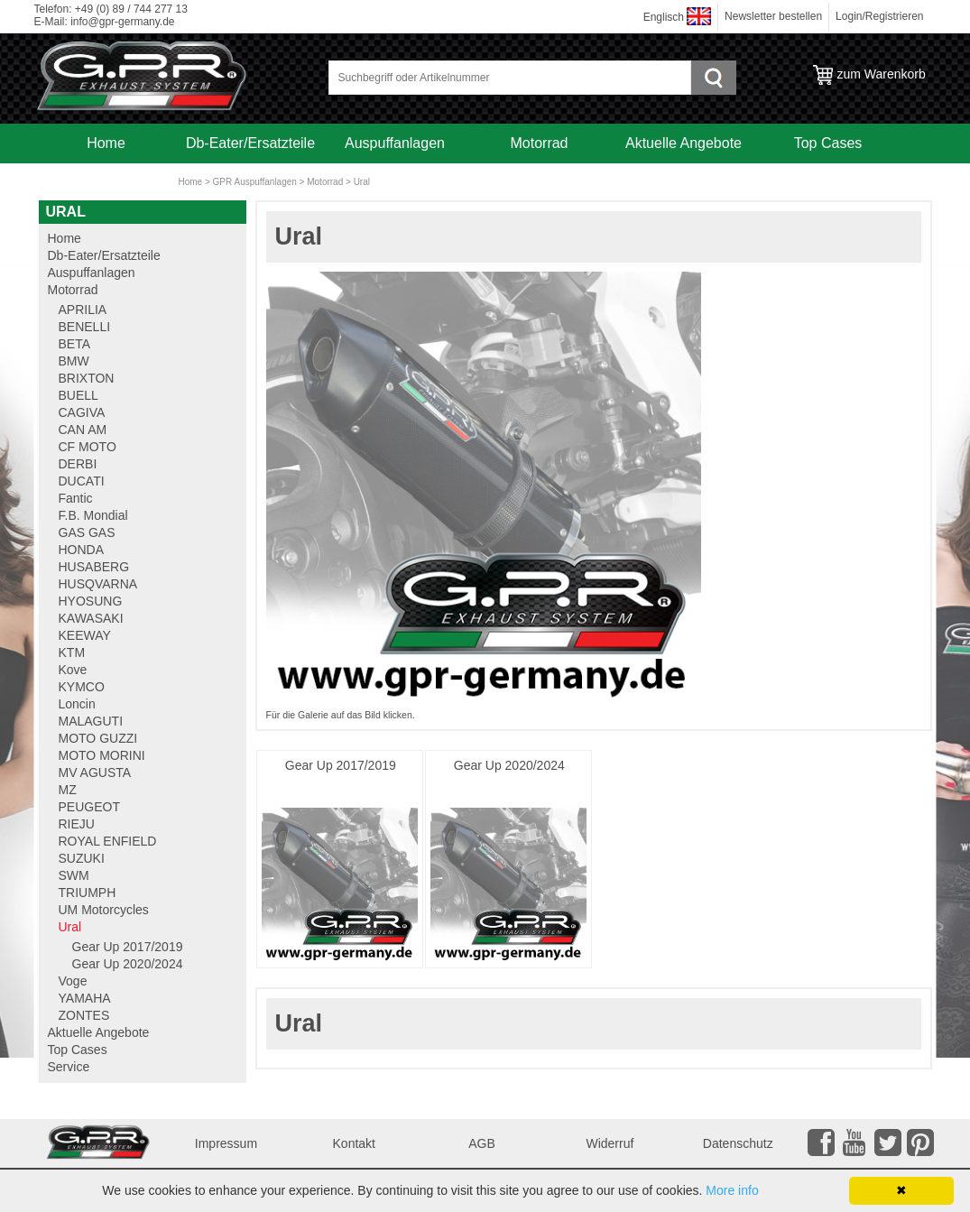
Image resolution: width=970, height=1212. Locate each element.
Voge (73, 981)
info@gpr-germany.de (122, 21)
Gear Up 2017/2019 (340, 765)
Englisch (663, 17)
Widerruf (609, 1143)
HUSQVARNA (98, 584)
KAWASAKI (91, 618)
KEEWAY (85, 635)
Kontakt (354, 1143)
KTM (72, 652)
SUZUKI (82, 858)
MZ (68, 789)
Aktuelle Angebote (683, 143)
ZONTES (84, 1015)
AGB (481, 1143)
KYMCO (82, 687)
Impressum (226, 1143)
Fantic (76, 498)
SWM (74, 875)
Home (106, 143)
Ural (362, 182)
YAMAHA (85, 998)
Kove (73, 669)
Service (106, 182)
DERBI (78, 464)
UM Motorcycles (104, 909)
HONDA (82, 549)
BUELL (78, 395)
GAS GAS (87, 532)
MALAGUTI (91, 721)
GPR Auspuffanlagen (255, 182)
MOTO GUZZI (98, 738)
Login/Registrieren (879, 16)
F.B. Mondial (93, 515)
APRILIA (83, 309)
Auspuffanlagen (395, 143)
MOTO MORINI (102, 755)
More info (732, 1190)
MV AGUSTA (95, 772)
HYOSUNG (91, 601)
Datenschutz (738, 1143)
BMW (74, 361)
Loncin (77, 704)
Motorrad (539, 143)
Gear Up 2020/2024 (509, 765)
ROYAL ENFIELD (108, 841)
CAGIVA (82, 412)
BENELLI (85, 326)
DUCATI (82, 481)
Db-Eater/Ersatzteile (250, 143)
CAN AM (83, 429)
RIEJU (77, 824)
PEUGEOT (89, 807)
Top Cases (828, 143)
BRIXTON (87, 378)
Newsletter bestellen (773, 16)
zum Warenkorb (881, 74)
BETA (75, 344)
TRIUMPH (87, 892)
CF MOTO (87, 446)
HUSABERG (94, 567)
